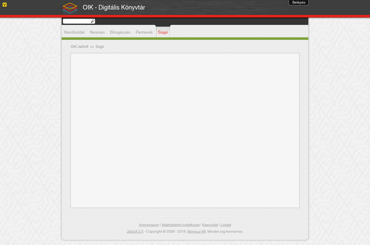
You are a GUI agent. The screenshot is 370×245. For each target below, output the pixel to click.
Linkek (226, 225)
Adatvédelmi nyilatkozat (181, 225)
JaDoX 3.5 (135, 231)
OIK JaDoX (79, 46)
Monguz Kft (197, 231)
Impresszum (149, 225)
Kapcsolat (210, 225)
